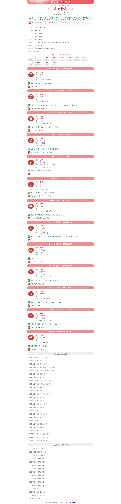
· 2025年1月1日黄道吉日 (36, 459)
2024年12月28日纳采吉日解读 (38, 391)
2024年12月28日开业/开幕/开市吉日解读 (41, 367)
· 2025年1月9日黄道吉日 (36, 485)
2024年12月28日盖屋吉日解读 (38, 357)
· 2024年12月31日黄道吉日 (37, 455)
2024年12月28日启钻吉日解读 (38, 437)
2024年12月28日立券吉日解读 (38, 414)
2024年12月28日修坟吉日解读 (38, 377)
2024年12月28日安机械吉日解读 (39, 434)
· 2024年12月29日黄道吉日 (37, 449)
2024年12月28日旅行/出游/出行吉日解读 (41, 371)
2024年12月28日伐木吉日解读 (38, 427)
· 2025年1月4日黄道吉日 (36, 469)
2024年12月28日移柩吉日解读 (38, 364)
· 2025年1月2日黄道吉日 (36, 462)
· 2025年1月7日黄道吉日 (36, 479)
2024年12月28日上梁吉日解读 (38, 411)
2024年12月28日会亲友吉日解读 (39, 384)
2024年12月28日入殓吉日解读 (38, 387)
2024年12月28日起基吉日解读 (38, 440)
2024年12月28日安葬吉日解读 (38, 424)
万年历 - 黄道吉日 (57, 2)
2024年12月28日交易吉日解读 (38, 397)
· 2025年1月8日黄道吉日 (36, 482)
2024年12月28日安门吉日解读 (38, 417)
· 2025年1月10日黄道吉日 (37, 489)
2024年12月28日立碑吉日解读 (38, 431)
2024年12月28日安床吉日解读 (38, 374)
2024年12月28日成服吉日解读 (38, 401)
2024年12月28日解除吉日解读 (38, 421)
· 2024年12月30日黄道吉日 (37, 452)
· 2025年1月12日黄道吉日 (37, 495)
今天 (66, 2)
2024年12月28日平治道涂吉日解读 (40, 394)
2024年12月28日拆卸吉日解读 (38, 407)
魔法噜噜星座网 (51, 502)
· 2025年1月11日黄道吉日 (37, 492)
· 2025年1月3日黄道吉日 (36, 465)
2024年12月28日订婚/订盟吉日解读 (40, 381)
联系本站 (72, 502)
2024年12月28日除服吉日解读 (38, 361)
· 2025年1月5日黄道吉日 (36, 472)
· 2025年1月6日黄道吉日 (36, 475)
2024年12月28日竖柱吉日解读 (38, 404)
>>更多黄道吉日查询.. (35, 499)
